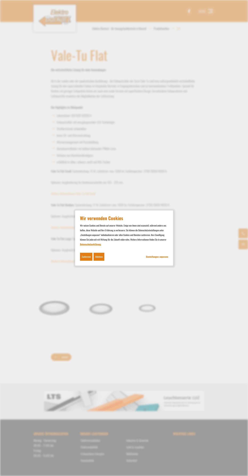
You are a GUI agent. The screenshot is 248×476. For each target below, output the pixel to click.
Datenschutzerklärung (90, 244)
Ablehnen (99, 256)
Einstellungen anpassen (157, 256)
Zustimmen (86, 256)
